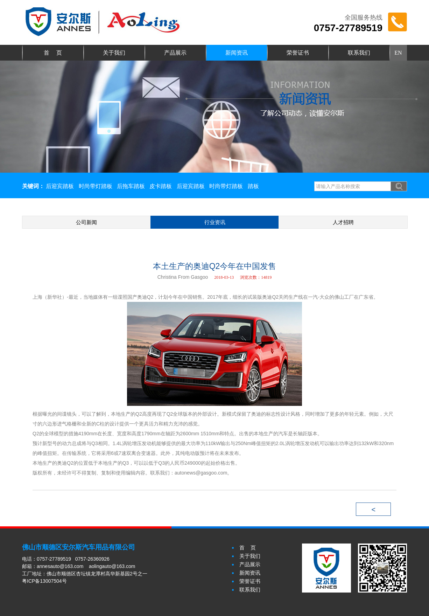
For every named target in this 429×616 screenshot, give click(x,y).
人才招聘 (343, 222)
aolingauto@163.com (112, 566)
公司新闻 (86, 222)
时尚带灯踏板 (95, 186)
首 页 (53, 53)
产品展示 (175, 53)
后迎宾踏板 (60, 186)
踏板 (253, 186)
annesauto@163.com (60, 566)
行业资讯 (214, 222)
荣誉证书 (298, 53)
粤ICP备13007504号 (44, 581)
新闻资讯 (236, 53)
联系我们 (359, 53)
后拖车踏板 (131, 186)
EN (398, 53)
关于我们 (114, 53)
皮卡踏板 (160, 186)
